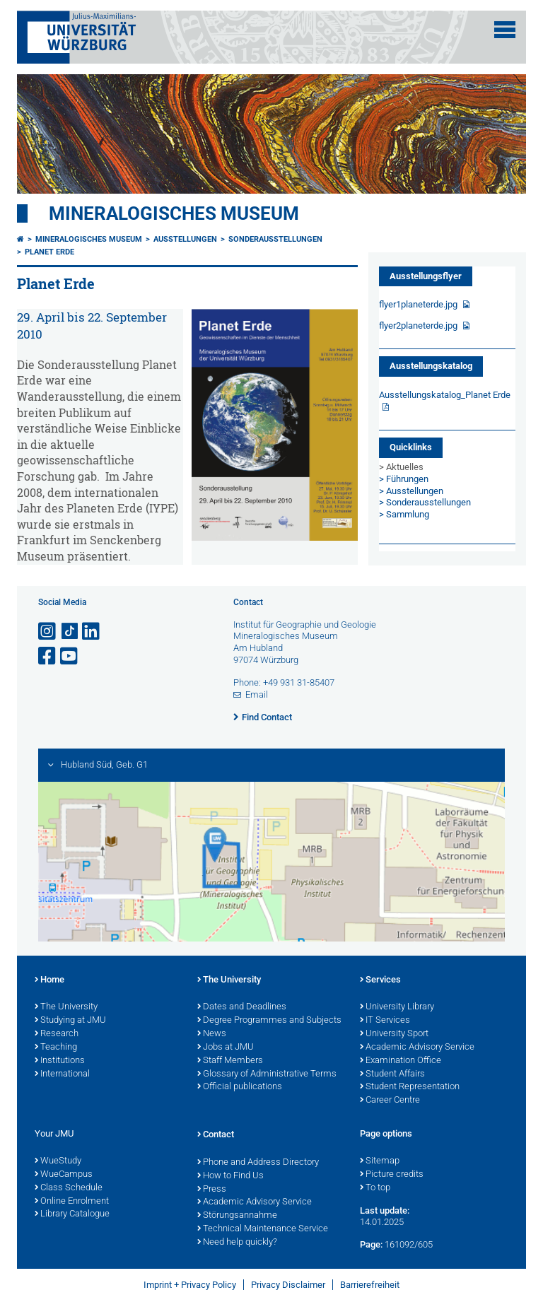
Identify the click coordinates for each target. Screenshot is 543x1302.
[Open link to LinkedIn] (92, 631)
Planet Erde (49, 252)
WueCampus (64, 1174)
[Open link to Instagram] (48, 631)
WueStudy (58, 1161)
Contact (215, 1135)
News (211, 1034)
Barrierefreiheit (369, 1284)
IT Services (385, 1020)
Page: (371, 1244)
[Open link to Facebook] (48, 656)
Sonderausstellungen (275, 239)
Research (56, 1034)
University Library (397, 1007)
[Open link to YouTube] (70, 656)
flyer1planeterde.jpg (419, 304)
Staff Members (230, 1061)
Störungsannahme (237, 1215)
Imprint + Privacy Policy (190, 1284)
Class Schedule (69, 1188)
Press (211, 1189)
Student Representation (410, 1087)
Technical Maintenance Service (262, 1229)
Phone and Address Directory (258, 1162)
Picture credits (392, 1174)
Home (49, 980)
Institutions (60, 1061)
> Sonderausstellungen (425, 502)
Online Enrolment (72, 1201)
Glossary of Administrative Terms (267, 1074)
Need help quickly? (237, 1242)
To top (375, 1188)
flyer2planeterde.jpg (419, 325)
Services (380, 980)
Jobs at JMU (225, 1047)
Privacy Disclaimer (288, 1284)
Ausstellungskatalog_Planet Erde (444, 394)
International (62, 1074)
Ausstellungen (185, 239)
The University (66, 1007)
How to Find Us (230, 1176)
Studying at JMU (70, 1020)
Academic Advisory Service (417, 1047)
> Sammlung (404, 514)
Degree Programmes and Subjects (269, 1020)
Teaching (56, 1047)
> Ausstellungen (411, 491)
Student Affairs (392, 1074)
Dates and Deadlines (241, 1007)
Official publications (239, 1087)
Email (256, 694)
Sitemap (379, 1161)
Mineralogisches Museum (174, 213)
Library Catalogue (72, 1214)
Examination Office (400, 1061)
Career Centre (390, 1100)
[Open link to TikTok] (70, 631)
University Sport (394, 1034)
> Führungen (403, 479)
